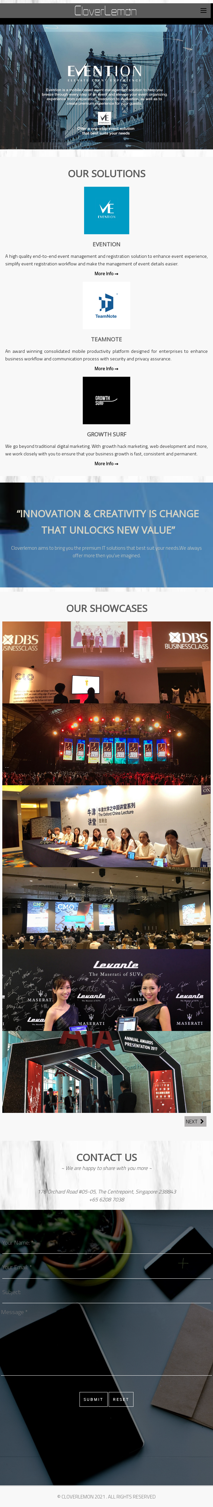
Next (195, 1121)
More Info (105, 273)
